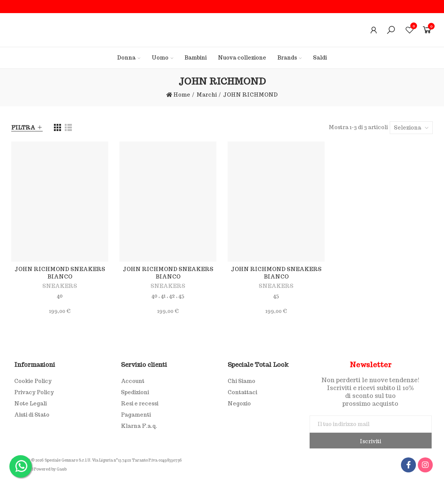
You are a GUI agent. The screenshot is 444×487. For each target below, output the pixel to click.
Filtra (23, 127)
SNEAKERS (59, 286)
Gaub (62, 469)
